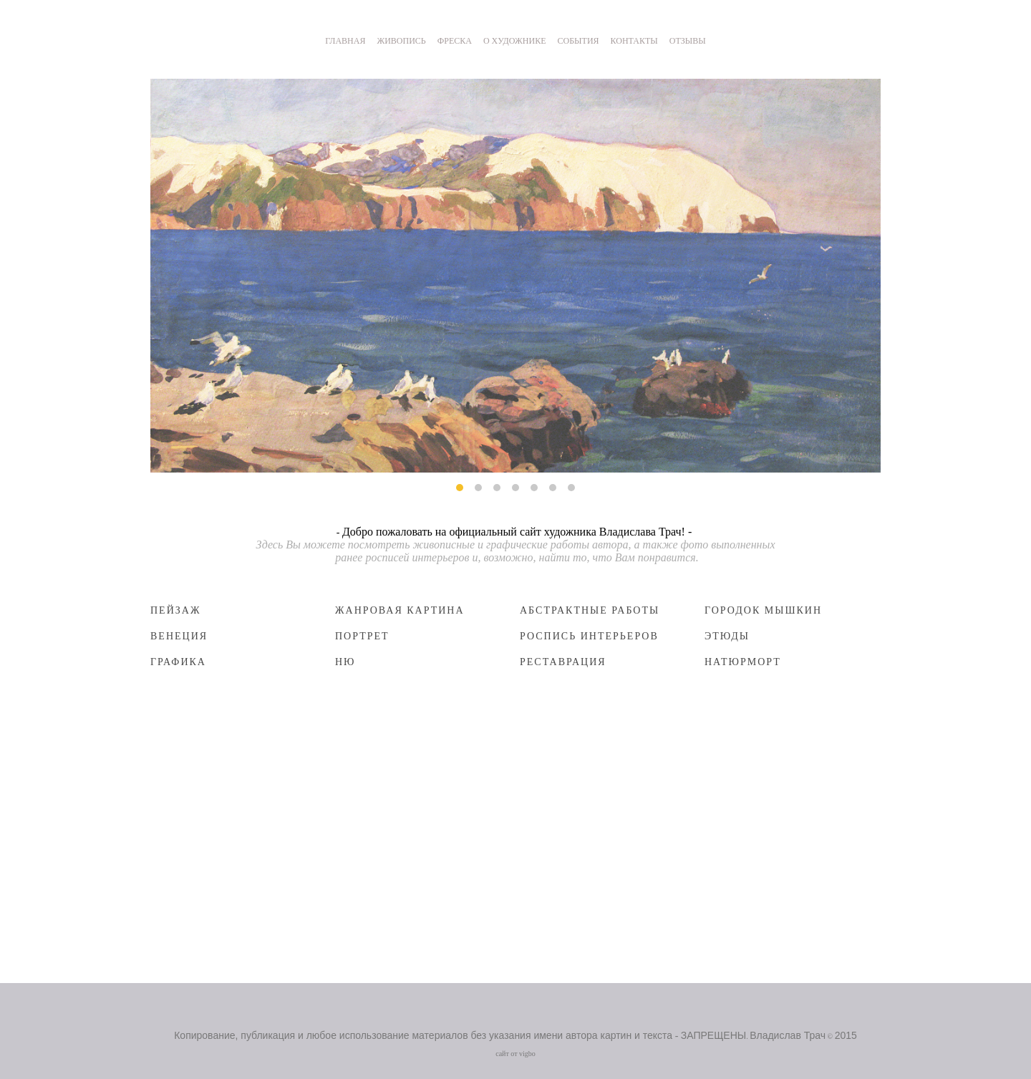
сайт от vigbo (515, 1054)
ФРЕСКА (454, 41)
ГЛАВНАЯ (345, 41)
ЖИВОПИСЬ (401, 41)
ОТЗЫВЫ (687, 41)
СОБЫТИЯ (578, 41)
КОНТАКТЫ (634, 41)
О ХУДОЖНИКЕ (514, 41)
